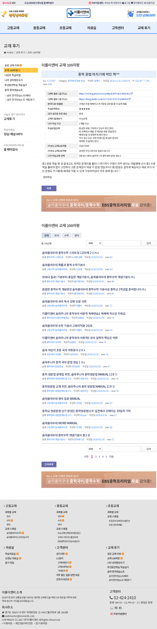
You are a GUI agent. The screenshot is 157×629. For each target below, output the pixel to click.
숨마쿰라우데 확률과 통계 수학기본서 (63, 265)
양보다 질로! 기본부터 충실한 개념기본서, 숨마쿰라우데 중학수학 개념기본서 (86, 277)
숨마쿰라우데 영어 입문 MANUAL (61, 399)
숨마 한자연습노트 (14, 90)
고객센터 (118, 27)
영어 (76, 235)
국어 (56, 235)
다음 (111, 456)
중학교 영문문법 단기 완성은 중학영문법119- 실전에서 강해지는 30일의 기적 (86, 411)
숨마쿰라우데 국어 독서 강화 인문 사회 (64, 301)
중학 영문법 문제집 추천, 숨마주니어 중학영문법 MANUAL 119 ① (80, 374)
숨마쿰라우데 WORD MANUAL (59, 423)
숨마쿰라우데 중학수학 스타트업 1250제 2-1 (68, 253)
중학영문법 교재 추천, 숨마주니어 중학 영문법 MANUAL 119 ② (78, 386)
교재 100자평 (33, 52)
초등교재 (65, 27)
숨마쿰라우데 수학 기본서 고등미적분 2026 (67, 326)
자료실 (91, 27)
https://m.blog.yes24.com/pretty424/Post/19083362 (106, 93)
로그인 (126, 2)
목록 (49, 188)
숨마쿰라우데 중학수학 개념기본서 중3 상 (66, 435)
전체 (46, 235)
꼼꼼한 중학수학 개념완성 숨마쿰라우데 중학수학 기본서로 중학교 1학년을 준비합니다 (91, 289)
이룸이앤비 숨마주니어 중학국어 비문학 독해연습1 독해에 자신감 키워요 (83, 313)
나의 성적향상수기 (14, 80)
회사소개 (108, 2)
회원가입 (149, 2)
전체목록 (49, 464)
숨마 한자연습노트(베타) (18, 95)
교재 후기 (144, 27)
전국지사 (117, 2)
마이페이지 (137, 2)
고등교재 (13, 27)
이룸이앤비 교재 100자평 (60, 65)
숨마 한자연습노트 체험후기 (20, 99)
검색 (148, 243)
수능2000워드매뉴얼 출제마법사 (39, 2)
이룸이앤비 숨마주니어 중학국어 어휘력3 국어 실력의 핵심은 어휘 (80, 338)
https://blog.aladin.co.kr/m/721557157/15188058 (104, 99)
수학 (66, 235)
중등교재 (39, 27)
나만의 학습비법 (13, 75)
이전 (86, 456)
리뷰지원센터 (97, 2)
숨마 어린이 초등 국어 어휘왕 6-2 (61, 350)
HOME (10, 52)
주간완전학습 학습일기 (16, 85)
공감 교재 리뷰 (13, 65)
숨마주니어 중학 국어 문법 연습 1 (61, 362)
